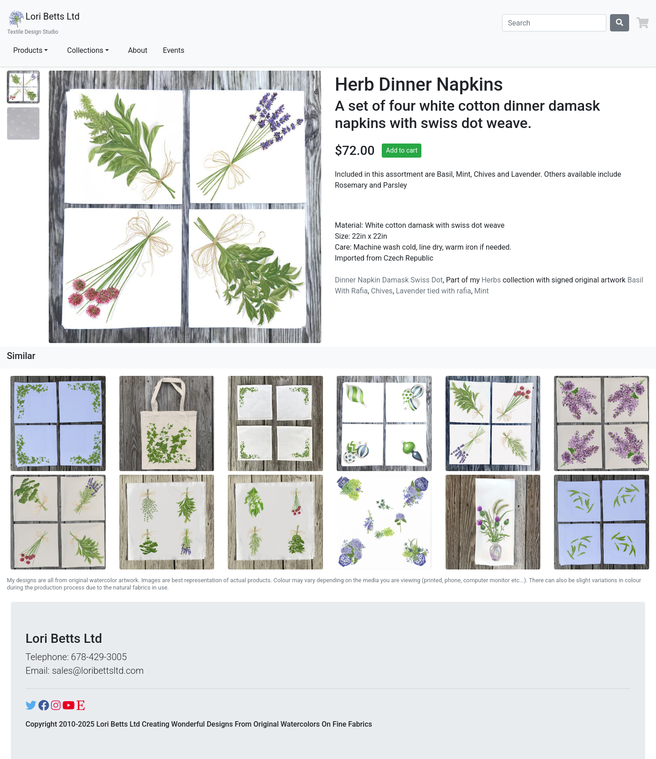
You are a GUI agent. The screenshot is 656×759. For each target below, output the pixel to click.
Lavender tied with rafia (433, 291)
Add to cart (401, 150)
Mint (481, 291)
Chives (382, 291)
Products (27, 50)
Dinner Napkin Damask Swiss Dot (389, 280)
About (138, 50)
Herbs (491, 280)
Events (173, 50)
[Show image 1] (23, 87)
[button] (642, 22)
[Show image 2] (23, 123)
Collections (85, 50)
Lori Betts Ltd (43, 23)
